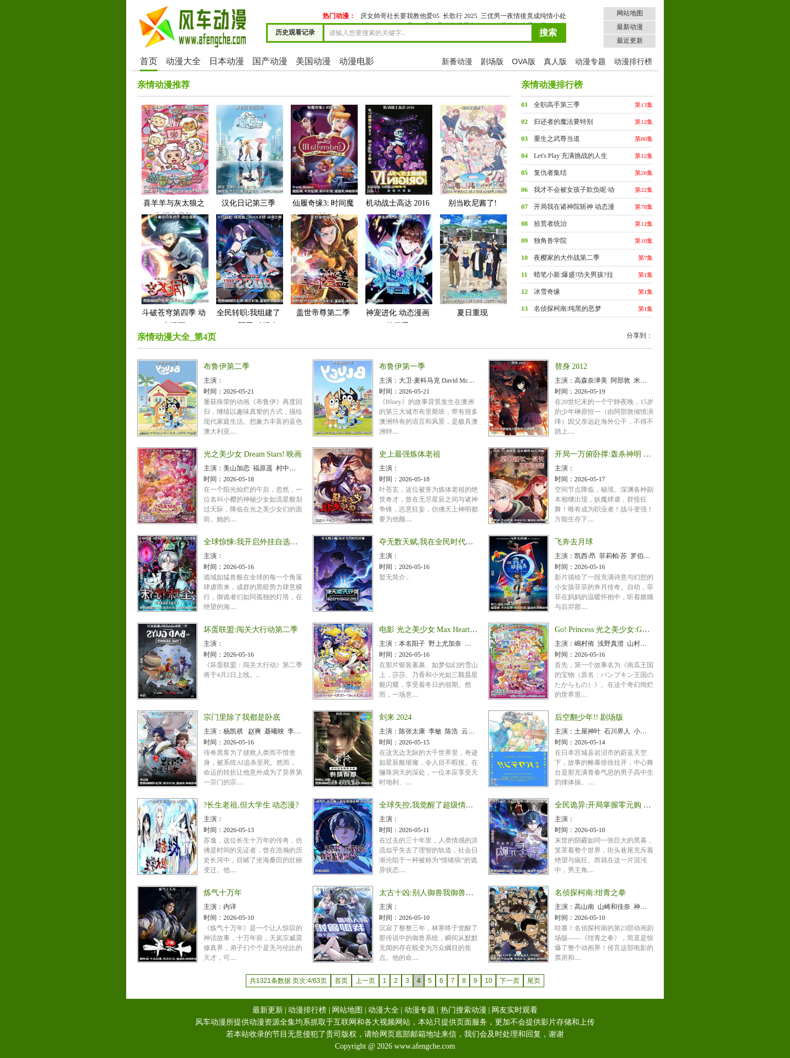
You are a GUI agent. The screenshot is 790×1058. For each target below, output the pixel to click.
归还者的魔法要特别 (563, 122)
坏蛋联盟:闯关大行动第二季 (251, 629)
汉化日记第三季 (248, 155)
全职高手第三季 (557, 105)
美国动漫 (313, 61)
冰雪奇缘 (547, 291)
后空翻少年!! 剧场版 (589, 717)
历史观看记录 (295, 32)
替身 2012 (571, 366)
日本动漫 (226, 61)
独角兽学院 (550, 240)
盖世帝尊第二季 (323, 265)
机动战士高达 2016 (397, 155)
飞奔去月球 (574, 542)
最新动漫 (630, 27)
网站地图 (630, 13)
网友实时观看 (515, 1010)
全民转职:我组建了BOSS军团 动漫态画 (248, 278)
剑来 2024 (395, 717)
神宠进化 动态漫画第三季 (397, 271)
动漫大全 (183, 61)
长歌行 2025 (460, 16)
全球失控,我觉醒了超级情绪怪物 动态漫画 (450, 805)
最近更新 (630, 40)
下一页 (510, 981)
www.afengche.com (424, 1046)
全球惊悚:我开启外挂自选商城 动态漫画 (271, 542)
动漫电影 (356, 61)
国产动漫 (269, 61)
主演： (213, 380)
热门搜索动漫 (464, 1010)
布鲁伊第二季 (227, 366)
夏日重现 (472, 265)
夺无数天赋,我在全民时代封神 (430, 542)
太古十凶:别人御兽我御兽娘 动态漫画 (442, 893)
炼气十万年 (223, 893)
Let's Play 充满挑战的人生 (570, 156)
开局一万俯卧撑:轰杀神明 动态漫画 (614, 454)
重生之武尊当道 (557, 139)
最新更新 (267, 1010)
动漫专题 (590, 61)
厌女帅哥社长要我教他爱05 (399, 16)
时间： (213, 391)
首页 (148, 61)
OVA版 (523, 61)
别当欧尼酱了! (472, 155)
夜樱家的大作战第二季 (567, 257)
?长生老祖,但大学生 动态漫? (251, 805)
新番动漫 (457, 61)
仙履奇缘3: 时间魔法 (323, 162)
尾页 (533, 981)
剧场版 (492, 61)
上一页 (365, 981)
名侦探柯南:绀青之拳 (590, 893)
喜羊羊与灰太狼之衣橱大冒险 (173, 162)
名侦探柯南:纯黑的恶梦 (567, 308)
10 (488, 981)
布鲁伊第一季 (402, 366)
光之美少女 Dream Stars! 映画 (253, 454)
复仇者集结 (550, 173)
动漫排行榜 (633, 61)
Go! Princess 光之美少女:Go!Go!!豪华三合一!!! (632, 629)
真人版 (555, 61)
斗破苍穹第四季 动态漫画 (173, 271)
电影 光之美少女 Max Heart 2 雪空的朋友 (447, 629)
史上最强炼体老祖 (410, 454)
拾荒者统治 (550, 223)
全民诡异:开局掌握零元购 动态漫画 (614, 805)
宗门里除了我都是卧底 (242, 717)
